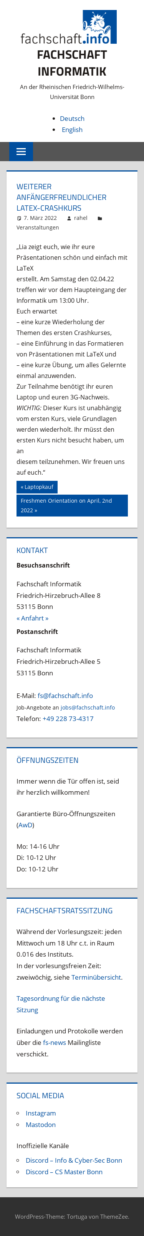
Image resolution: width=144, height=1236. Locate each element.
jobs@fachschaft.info (88, 707)
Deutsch (72, 118)
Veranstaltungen (38, 227)
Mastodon (41, 1124)
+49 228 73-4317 (68, 718)
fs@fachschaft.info (65, 695)
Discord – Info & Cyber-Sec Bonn (74, 1160)
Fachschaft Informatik (72, 63)
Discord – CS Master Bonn (64, 1171)
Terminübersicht (96, 977)
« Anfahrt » (32, 618)
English (72, 129)
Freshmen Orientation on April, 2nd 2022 (66, 505)
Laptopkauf (38, 487)
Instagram (41, 1113)
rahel (81, 217)
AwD (25, 824)
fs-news (54, 1042)
